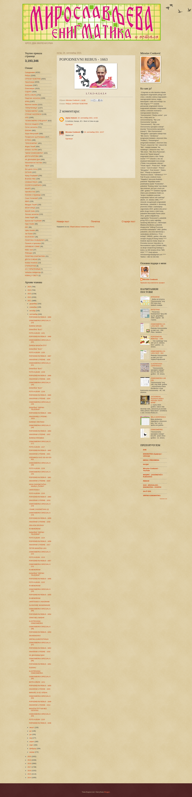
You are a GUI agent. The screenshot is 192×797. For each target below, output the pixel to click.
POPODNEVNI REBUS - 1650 (40, 686)
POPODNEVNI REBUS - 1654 (40, 614)
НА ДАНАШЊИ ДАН (32, 159)
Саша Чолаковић (31, 198)
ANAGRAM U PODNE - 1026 (39, 360)
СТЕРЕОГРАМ (30, 266)
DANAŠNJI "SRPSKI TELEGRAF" (36, 408)
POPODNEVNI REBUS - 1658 (40, 541)
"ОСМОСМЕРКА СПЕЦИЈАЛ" (36, 121)
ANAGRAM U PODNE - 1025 (39, 379)
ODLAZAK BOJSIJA (36, 525)
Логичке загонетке (32, 214)
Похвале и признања (33, 243)
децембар (33, 304)
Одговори (69, 124)
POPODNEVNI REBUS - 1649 (40, 702)
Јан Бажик (29, 234)
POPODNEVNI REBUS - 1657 (40, 561)
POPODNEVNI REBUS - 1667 (40, 356)
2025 (30, 287)
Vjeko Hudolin (30, 230)
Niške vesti (29, 250)
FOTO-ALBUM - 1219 (37, 372)
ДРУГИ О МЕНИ (31, 259)
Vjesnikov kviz (30, 192)
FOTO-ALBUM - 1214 (37, 538)
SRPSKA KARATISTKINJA (39, 639)
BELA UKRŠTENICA (158, 417)
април (31, 741)
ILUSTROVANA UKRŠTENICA (156, 365)
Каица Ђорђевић (31, 176)
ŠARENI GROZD (35, 326)
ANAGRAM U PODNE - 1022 (39, 434)
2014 (30, 777)
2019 (30, 760)
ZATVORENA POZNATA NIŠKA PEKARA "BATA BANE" (157, 399)
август (32, 727)
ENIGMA (28, 130)
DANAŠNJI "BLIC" (35, 329)
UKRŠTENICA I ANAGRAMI (39, 602)
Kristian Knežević (31, 263)
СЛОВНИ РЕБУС (31, 182)
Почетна (95, 221)
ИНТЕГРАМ (155, 310)
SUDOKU (32, 668)
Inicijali (146, 464)
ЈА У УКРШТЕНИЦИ (32, 269)
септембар (33, 314)
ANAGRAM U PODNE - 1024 (39, 398)
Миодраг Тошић (31, 205)
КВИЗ (27, 201)
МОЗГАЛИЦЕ (30, 208)
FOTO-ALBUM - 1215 (37, 493)
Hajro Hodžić (29, 224)
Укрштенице (29, 82)
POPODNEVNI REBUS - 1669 (40, 317)
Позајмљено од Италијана (35, 137)
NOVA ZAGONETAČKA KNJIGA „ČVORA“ (37, 485)
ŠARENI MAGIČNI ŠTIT (38, 345)
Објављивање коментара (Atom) (82, 227)
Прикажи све (163, 498)
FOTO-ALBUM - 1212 (37, 582)
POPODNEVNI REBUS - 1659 (40, 518)
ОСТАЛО (28, 172)
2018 (30, 763)
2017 (30, 767)
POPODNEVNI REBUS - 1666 (40, 375)
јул (30, 731)
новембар (33, 307)
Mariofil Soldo (30, 211)
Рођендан (28, 253)
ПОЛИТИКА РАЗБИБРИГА (35, 240)
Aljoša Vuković (71, 118)
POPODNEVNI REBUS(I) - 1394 (157, 337)
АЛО (26, 117)
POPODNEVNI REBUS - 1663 (40, 431)
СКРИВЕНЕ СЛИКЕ (32, 246)
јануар (32, 752)
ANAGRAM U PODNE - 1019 (39, 500)
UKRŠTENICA (34, 490)
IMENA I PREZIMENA (151, 460)
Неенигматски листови (33, 163)
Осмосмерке (29, 88)
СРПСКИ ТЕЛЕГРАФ (80, 104)
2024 (30, 290)
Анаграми (28, 85)
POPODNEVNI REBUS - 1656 (40, 579)
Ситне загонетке (31, 127)
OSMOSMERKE (157, 430)
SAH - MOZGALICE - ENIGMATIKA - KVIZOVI (152, 486)
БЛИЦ (27, 101)
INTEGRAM (155, 297)
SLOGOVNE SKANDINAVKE (39, 605)
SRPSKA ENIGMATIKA (151, 495)
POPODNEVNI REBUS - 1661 (40, 477)
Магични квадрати (32, 124)
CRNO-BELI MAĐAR (36, 618)
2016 (30, 771)
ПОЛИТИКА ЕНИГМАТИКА (35, 256)
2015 (30, 774)
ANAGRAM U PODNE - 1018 (39, 522)
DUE (144, 450)
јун (30, 734)
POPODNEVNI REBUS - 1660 (40, 497)
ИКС (26, 227)
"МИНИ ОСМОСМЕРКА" (34, 153)
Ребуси (68, 104)
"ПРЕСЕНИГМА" (31, 143)
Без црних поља (31, 169)
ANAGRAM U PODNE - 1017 (39, 545)
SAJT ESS (147, 491)
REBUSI (146, 481)
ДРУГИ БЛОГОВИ (31, 156)
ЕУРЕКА (28, 140)
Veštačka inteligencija (33, 272)
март (31, 745)
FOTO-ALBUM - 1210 (37, 719)
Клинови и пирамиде (33, 195)
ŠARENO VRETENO (36, 422)
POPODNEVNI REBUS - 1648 (40, 723)
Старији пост (128, 221)
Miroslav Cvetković (72, 132)
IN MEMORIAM (34, 529)
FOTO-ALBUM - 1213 (37, 557)
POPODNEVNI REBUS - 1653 (40, 632)
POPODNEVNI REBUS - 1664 (40, 413)
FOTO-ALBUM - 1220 (37, 352)
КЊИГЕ (28, 188)
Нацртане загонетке (32, 98)
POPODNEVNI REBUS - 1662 (40, 450)
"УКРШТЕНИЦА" (31, 108)
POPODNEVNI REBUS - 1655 (40, 595)
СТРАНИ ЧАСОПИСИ (33, 114)
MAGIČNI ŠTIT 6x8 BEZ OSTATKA (38, 709)
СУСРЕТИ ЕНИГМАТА (33, 185)
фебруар (33, 748)
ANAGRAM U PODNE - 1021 (39, 454)
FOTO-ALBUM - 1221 (37, 333)
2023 (30, 294)
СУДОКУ (28, 92)
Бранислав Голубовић (33, 221)
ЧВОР (27, 166)
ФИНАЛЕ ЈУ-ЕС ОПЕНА (38, 693)
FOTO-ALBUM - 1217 (37, 447)
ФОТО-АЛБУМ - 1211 (37, 682)
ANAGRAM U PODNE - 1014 (39, 705)
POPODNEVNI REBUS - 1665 (40, 395)
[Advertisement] (96, 199)
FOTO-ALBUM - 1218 (37, 391)
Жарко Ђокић (30, 146)
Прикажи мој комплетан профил (152, 283)
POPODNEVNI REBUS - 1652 (40, 648)
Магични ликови (31, 105)
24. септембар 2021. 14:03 (88, 118)
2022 (30, 297)
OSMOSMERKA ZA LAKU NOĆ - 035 (158, 325)
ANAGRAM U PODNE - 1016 (39, 652)
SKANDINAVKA (35, 636)
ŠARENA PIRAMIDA (36, 438)
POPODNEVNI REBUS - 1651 (40, 664)
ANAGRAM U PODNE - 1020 (39, 481)
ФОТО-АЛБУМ (30, 95)
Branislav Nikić (30, 179)
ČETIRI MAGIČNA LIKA (37, 548)
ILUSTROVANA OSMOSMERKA (36, 622)
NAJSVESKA (30, 237)
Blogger (107, 792)
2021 (30, 301)
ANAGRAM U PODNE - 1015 (39, 689)
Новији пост (63, 221)
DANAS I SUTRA (31, 150)
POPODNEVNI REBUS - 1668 (40, 336)
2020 (30, 756)
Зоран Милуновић (32, 134)
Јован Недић (30, 217)
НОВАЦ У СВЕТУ (31, 275)
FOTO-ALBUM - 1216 (37, 468)
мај (30, 738)
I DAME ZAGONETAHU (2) (39, 509)
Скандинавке (30, 72)
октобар (32, 311)
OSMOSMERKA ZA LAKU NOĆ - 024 (158, 352)
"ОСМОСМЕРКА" (31, 111)
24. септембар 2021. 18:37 (94, 132)
